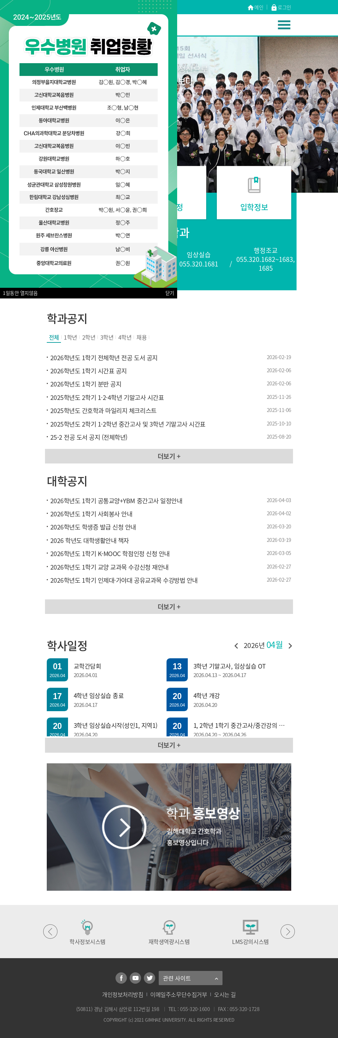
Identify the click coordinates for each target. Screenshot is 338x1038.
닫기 (169, 293)
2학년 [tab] (89, 337)
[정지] (180, 123)
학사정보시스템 (87, 932)
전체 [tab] (54, 337)
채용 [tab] (141, 337)
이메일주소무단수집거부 (178, 994)
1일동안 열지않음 (20, 293)
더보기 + (169, 456)
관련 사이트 (177, 978)
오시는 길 (225, 994)
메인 (255, 8)
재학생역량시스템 (169, 932)
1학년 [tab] (70, 337)
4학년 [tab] (125, 337)
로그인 (280, 8)
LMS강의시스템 (250, 932)
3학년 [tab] (107, 337)
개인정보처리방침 (122, 994)
